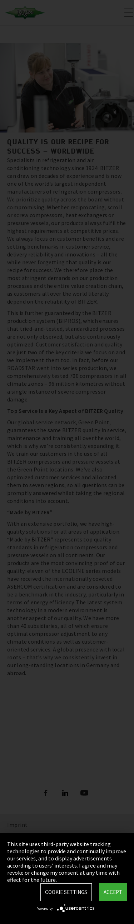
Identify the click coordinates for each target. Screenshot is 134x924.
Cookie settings (66, 892)
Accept (113, 892)
